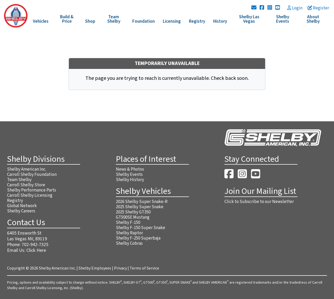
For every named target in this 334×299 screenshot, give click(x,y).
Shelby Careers (21, 211)
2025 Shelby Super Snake (139, 207)
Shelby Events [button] (282, 19)
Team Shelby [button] (113, 19)
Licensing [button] (172, 21)
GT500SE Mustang (133, 217)
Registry (15, 201)
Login (294, 8)
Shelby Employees (95, 268)
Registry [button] (197, 21)
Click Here (36, 250)
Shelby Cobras (129, 243)
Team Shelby (19, 180)
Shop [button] (90, 21)
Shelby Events (129, 174)
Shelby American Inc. (26, 169)
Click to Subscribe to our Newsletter (259, 202)
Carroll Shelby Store (26, 185)
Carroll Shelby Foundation (32, 174)
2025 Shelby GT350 (133, 212)
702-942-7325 (35, 244)
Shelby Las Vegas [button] (249, 19)
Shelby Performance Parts (31, 190)
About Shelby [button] (313, 19)
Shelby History (130, 180)
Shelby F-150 (128, 222)
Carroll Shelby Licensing (29, 195)
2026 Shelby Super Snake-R (142, 202)
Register (318, 8)
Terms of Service (144, 268)
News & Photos (130, 169)
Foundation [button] (143, 21)
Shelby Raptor (129, 233)
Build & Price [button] (67, 19)
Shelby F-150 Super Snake (140, 228)
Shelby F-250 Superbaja (138, 238)
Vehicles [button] (41, 21)
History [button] (220, 21)
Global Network (22, 206)
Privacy (120, 268)
